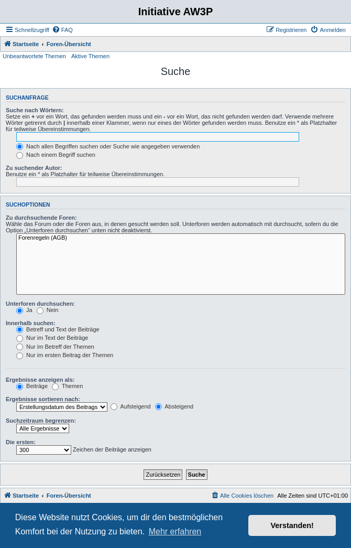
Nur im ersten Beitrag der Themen (64, 355)
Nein (48, 310)
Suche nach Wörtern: (35, 110)
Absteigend (174, 406)
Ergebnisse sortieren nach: (43, 399)
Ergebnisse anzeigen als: (40, 380)
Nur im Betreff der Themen (55, 346)
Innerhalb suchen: (31, 323)
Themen (67, 386)
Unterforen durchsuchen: (40, 303)
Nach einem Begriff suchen (55, 155)
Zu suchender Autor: (34, 168)
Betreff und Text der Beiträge (58, 329)
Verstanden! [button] (292, 525)
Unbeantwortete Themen (34, 56)
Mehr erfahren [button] (175, 531)
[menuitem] (62, 30)
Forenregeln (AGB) (180, 238)
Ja (24, 310)
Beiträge (32, 386)
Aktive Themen (90, 56)
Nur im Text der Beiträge (52, 338)
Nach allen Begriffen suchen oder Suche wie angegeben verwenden (108, 146)
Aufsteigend (131, 406)
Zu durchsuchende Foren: (41, 217)
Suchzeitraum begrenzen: (41, 420)
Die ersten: (21, 442)
